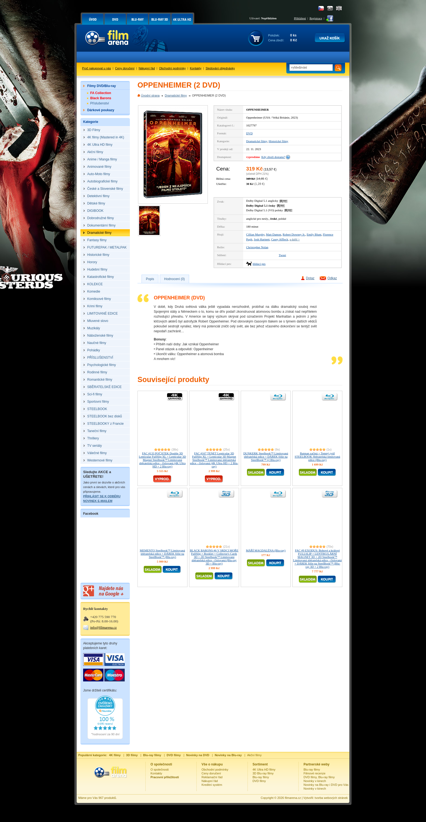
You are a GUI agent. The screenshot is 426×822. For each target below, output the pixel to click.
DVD (249, 133)
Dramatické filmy (176, 95)
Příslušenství (99, 103)
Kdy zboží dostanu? (273, 157)
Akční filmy (254, 755)
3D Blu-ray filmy (263, 773)
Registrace (315, 18)
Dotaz (310, 278)
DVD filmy (259, 781)
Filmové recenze (314, 773)
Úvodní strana (150, 95)
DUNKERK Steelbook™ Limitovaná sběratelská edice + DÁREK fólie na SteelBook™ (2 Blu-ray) (265, 456)
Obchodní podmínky (172, 68)
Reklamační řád (212, 777)
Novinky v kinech (314, 781)
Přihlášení (300, 18)
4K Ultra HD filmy (264, 769)
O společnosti (160, 769)
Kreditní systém (212, 784)
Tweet (282, 255)
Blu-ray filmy (261, 777)
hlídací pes (259, 263)
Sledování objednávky (220, 68)
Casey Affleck (279, 239)
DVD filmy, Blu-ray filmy (319, 777)
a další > (295, 239)
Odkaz (332, 278)
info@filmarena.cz (103, 627)
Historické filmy (278, 141)
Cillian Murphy (255, 234)
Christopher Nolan (257, 247)
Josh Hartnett (262, 239)
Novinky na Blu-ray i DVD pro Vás (325, 784)
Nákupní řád (147, 68)
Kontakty (196, 68)
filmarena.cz (293, 797)
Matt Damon (273, 234)
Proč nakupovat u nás (96, 68)
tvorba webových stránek (331, 797)
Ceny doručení (125, 68)
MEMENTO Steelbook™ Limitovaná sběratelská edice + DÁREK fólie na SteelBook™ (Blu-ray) (162, 554)
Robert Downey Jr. (294, 234)
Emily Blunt (314, 234)
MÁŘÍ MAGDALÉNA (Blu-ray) (265, 550)
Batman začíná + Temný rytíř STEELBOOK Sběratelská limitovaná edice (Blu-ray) (317, 456)
